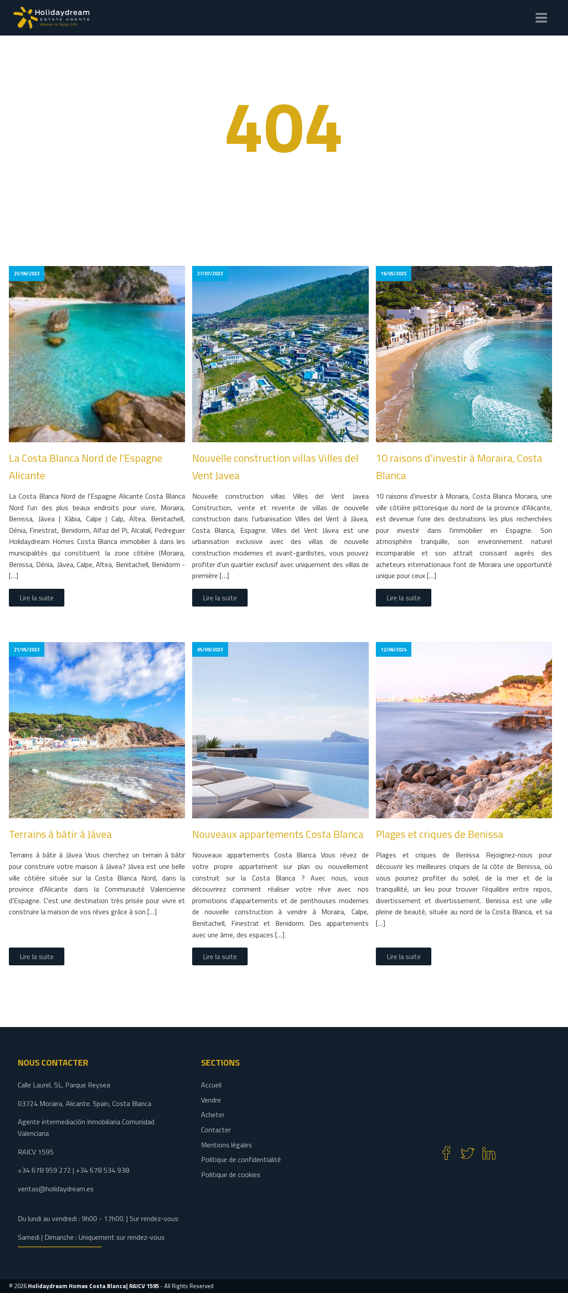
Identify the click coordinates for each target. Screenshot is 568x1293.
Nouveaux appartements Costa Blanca (277, 834)
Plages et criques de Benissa (439, 834)
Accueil (211, 1084)
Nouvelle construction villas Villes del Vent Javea (275, 466)
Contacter (216, 1129)
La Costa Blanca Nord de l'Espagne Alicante (85, 466)
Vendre (211, 1100)
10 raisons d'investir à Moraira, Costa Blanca (459, 466)
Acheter (213, 1114)
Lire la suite (37, 597)
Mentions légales (226, 1144)
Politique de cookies (230, 1174)
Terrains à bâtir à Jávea (60, 834)
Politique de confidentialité (241, 1159)
